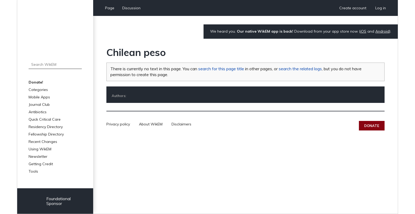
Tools (33, 171)
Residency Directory (46, 126)
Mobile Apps (39, 97)
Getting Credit (41, 163)
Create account (352, 8)
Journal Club (39, 104)
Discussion (131, 8)
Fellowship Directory (46, 134)
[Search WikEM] (55, 64)
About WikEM (151, 124)
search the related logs (300, 68)
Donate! (36, 82)
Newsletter (38, 156)
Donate (371, 126)
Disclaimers (181, 124)
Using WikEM (40, 149)
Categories (38, 89)
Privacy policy (118, 124)
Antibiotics (38, 112)
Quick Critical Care (45, 119)
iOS (363, 31)
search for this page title (221, 68)
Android (382, 31)
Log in (380, 8)
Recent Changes (43, 141)
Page (109, 8)
